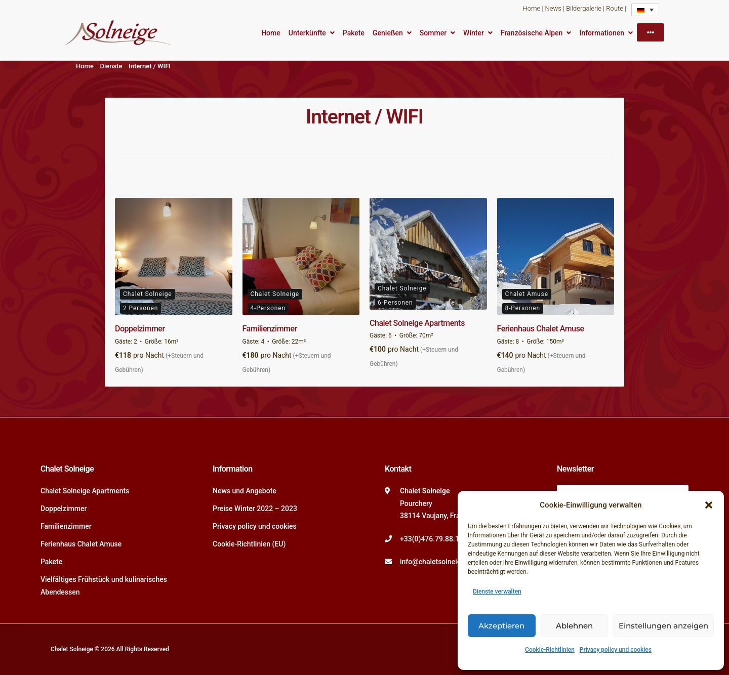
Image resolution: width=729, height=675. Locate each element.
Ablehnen (574, 625)
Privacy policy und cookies (616, 649)
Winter (473, 33)
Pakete (353, 33)
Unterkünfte (307, 33)
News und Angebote (244, 491)
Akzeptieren (501, 625)
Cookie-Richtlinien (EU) (249, 544)
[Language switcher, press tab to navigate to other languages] (645, 10)
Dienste (111, 66)
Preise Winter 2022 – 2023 (255, 508)
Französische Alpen (532, 33)
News (553, 8)
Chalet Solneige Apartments (417, 323)
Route (614, 8)
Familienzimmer (269, 328)
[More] (650, 32)
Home (532, 8)
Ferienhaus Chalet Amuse (540, 328)
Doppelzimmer (140, 328)
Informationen (601, 33)
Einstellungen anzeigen (663, 625)
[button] (709, 505)
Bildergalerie (583, 8)
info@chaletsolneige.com (440, 562)
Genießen (388, 33)
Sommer (433, 33)
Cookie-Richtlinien (550, 649)
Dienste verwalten (497, 591)
